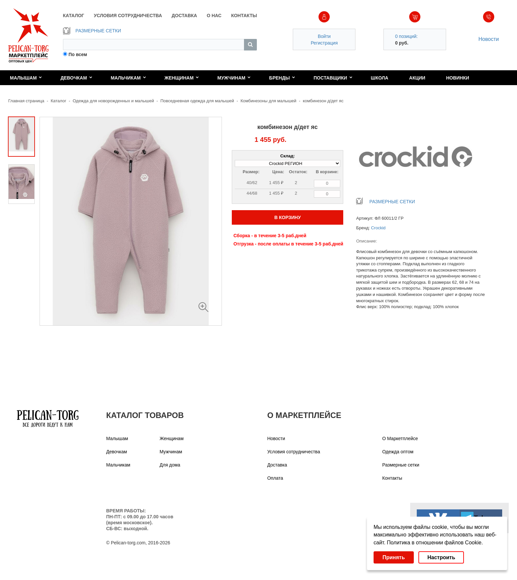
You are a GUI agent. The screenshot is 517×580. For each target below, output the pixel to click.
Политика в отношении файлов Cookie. (435, 542)
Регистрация (324, 43)
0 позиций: (406, 36)
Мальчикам (128, 78)
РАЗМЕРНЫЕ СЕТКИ (92, 30)
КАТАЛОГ (73, 15)
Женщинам (182, 78)
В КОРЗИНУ (287, 217)
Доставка (277, 464)
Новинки (457, 78)
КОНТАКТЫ (244, 15)
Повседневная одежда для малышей (197, 100)
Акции (417, 78)
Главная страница (26, 100)
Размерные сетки (400, 464)
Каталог (58, 100)
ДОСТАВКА (184, 15)
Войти (324, 36)
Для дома (170, 464)
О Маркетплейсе (400, 438)
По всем (78, 54)
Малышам (26, 78)
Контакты (392, 478)
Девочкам (76, 78)
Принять (393, 557)
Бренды (282, 78)
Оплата (275, 478)
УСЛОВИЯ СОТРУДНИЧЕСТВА (128, 15)
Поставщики (333, 78)
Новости (488, 39)
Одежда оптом (397, 451)
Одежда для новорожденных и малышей (113, 100)
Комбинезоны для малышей (268, 100)
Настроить (441, 557)
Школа (379, 78)
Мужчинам (234, 78)
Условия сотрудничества (293, 451)
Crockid (378, 227)
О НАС (214, 15)
